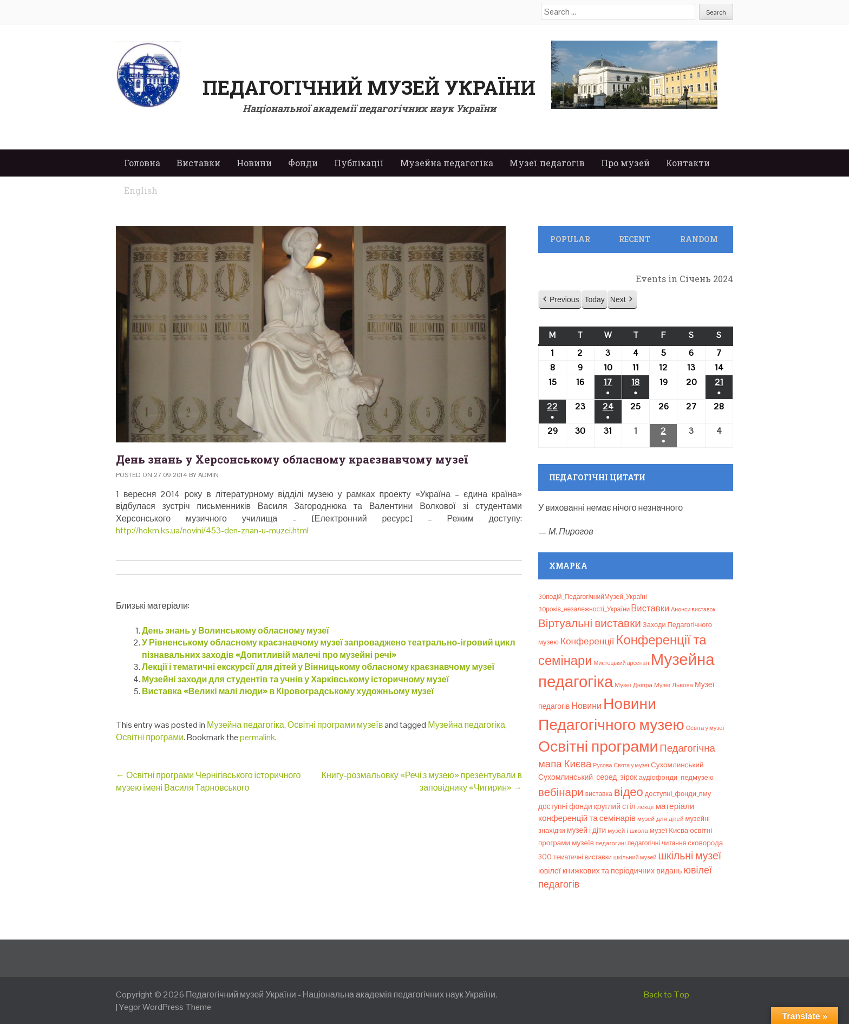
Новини (254, 162)
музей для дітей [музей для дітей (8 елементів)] (660, 819)
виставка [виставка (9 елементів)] (598, 794)
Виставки (198, 162)
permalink (257, 737)
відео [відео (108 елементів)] (628, 791)
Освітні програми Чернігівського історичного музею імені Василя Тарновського (208, 781)
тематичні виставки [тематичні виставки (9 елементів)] (582, 857)
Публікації (359, 162)
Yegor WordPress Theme (165, 1007)
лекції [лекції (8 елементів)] (645, 807)
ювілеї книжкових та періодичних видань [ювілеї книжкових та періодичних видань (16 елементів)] (610, 871)
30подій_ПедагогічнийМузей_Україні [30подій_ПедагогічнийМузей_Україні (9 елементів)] (592, 596)
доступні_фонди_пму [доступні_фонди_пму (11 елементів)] (678, 793)
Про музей (625, 162)
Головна (142, 162)
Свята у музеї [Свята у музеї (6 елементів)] (631, 765)
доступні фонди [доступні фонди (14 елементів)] (565, 806)
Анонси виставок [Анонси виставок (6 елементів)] (693, 609)
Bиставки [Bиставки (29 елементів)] (650, 608)
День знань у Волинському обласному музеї (235, 630)
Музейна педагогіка (446, 162)
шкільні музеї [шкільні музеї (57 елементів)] (690, 856)
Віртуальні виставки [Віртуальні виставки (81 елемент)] (589, 623)
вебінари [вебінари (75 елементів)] (561, 792)
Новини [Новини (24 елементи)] (586, 706)
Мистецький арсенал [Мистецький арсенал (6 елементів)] (621, 663)
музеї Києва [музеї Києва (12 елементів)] (669, 830)
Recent (634, 239)
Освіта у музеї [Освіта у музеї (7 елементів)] (705, 728)
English (141, 190)
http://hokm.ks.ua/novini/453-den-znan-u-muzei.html (212, 530)
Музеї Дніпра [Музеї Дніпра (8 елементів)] (633, 685)
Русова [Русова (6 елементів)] (602, 765)
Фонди (303, 162)
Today (594, 299)
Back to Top (666, 994)
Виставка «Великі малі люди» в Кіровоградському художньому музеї (288, 691)
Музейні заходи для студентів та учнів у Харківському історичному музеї (295, 679)
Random (699, 239)
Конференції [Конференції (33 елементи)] (587, 641)
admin (208, 475)
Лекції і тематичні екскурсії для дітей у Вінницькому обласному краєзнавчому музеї (318, 667)
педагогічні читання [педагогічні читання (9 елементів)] (657, 843)
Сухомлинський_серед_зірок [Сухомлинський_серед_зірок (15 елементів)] (587, 777)
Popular (570, 239)
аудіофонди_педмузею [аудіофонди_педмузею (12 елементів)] (676, 777)
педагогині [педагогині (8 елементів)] (611, 843)
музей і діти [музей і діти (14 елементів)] (586, 830)
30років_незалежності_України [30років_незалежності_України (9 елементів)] (584, 609)
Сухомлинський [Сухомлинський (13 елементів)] (677, 764)
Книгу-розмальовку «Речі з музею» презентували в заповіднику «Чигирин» (422, 781)
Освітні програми (150, 737)
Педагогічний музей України (369, 87)
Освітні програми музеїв (335, 725)
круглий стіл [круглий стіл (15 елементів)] (615, 806)
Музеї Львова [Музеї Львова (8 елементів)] (673, 685)
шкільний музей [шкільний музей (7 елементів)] (635, 857)
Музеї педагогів (547, 162)
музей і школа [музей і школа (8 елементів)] (628, 830)
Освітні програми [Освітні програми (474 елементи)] (598, 746)
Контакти (688, 162)
